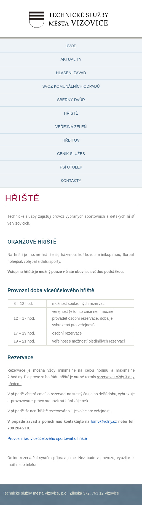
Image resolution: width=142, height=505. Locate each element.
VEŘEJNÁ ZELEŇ (71, 127)
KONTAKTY (71, 180)
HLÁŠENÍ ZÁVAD (71, 73)
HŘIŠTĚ (71, 113)
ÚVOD (70, 46)
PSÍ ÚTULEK (71, 167)
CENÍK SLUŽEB (71, 153)
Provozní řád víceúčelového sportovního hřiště (47, 438)
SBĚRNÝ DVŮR (71, 100)
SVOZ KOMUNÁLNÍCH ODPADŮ (71, 86)
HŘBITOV (71, 140)
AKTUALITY (70, 59)
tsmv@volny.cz (104, 421)
